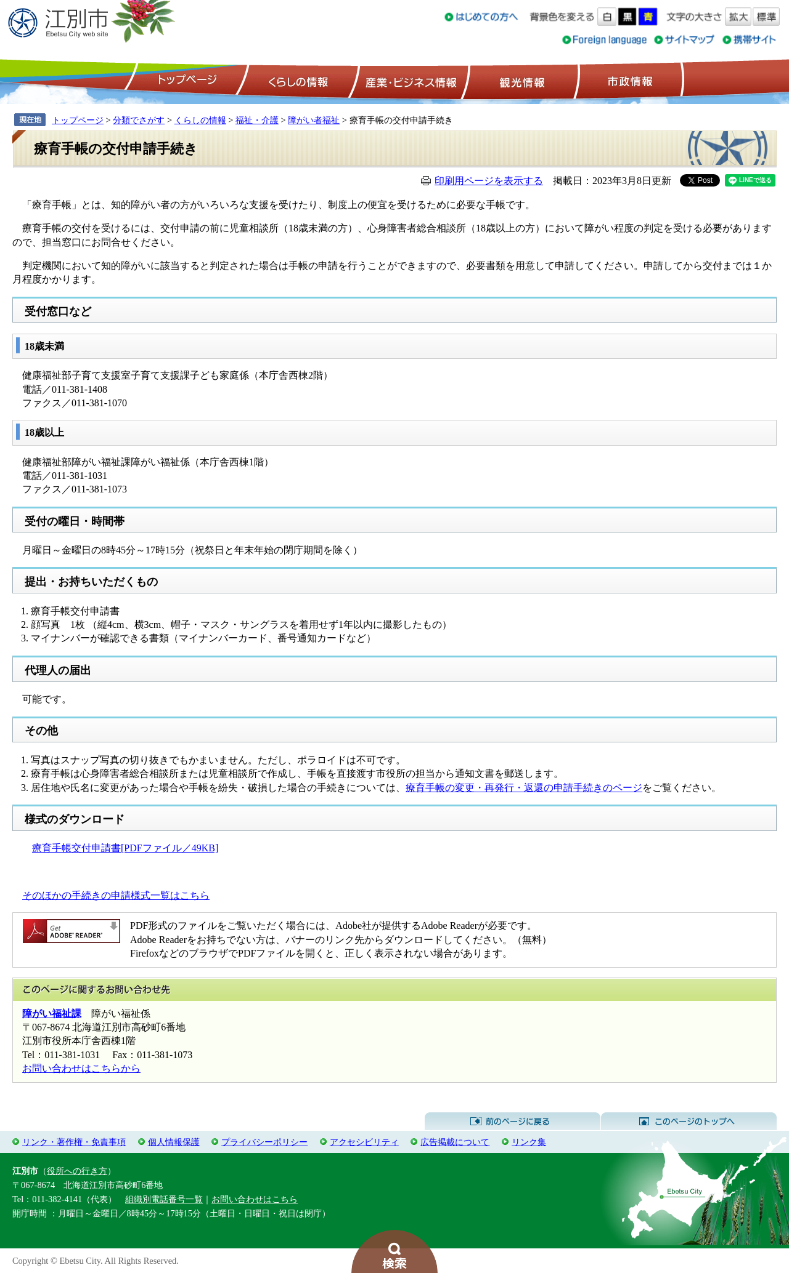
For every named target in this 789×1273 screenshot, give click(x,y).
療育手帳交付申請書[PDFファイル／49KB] (125, 848)
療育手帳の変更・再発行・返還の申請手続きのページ (524, 787)
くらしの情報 (297, 80)
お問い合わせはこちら (254, 1199)
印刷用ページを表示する (489, 180)
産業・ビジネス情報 (408, 80)
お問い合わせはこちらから (81, 1068)
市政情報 (628, 80)
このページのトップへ (689, 1121)
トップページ (185, 80)
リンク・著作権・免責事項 (74, 1142)
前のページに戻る (512, 1121)
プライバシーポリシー (264, 1142)
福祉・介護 (257, 120)
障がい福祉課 (51, 1013)
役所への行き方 (77, 1171)
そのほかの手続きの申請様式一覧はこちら (116, 895)
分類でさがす (139, 120)
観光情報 (520, 80)
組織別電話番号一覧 (164, 1199)
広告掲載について (454, 1142)
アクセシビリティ (364, 1142)
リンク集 (529, 1142)
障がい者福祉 (314, 120)
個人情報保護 (174, 1142)
